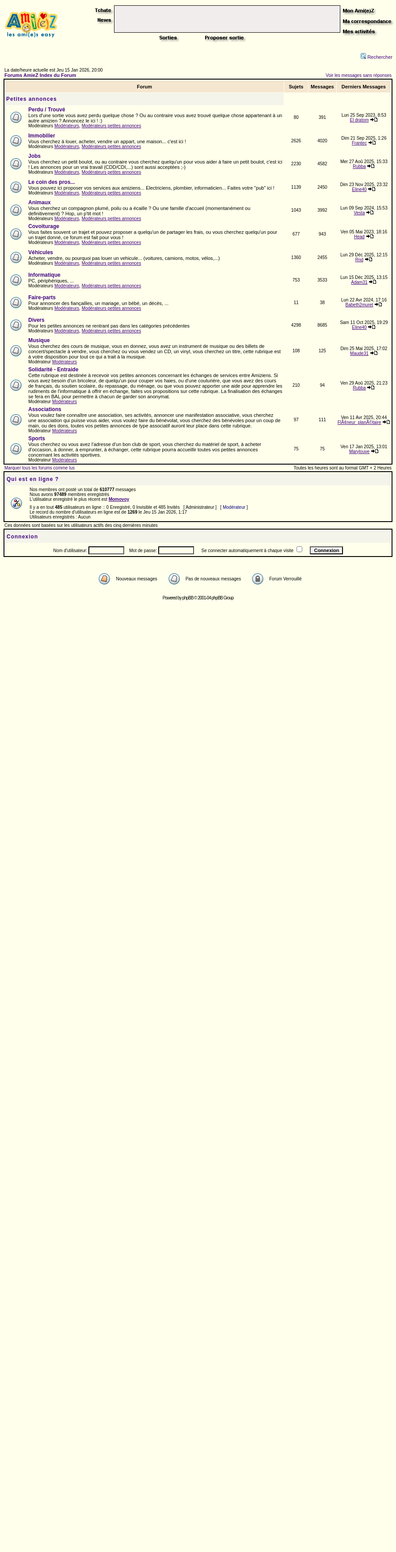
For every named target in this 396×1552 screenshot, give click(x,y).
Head (359, 236)
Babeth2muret (359, 304)
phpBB (187, 597)
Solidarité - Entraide (53, 369)
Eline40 (359, 189)
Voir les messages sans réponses (359, 75)
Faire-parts (42, 297)
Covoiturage (43, 226)
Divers (36, 320)
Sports (36, 438)
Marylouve (359, 451)
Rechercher (376, 57)
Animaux (39, 202)
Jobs (34, 156)
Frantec (359, 143)
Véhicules (40, 252)
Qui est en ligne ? (33, 479)
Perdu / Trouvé (46, 110)
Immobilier (41, 136)
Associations (44, 409)
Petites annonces (31, 99)
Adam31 (359, 282)
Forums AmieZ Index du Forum (40, 75)
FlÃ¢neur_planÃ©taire (359, 422)
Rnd (359, 259)
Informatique (44, 275)
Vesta (359, 212)
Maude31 (359, 353)
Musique (39, 340)
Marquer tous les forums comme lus (39, 467)
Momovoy (119, 499)
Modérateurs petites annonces (111, 125)
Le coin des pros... (51, 182)
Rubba (359, 166)
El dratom (359, 120)
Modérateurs (66, 125)
